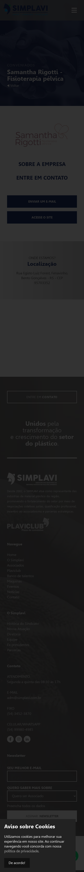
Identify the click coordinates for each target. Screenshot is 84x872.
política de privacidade (21, 851)
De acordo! (17, 863)
